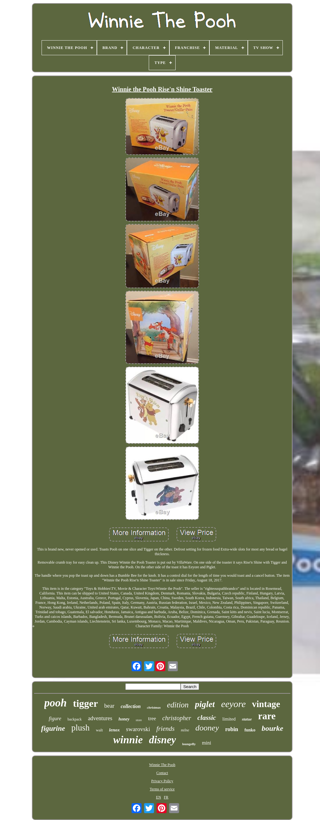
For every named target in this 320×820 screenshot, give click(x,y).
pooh (55, 703)
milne (185, 730)
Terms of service (162, 789)
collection (131, 706)
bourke (272, 728)
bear (109, 705)
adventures (100, 718)
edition (177, 705)
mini (206, 742)
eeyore (233, 704)
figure (55, 718)
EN (158, 797)
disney (162, 739)
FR (166, 797)
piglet (205, 704)
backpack (75, 719)
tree (152, 718)
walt (99, 730)
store (139, 720)
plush (80, 727)
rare (267, 716)
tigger (85, 703)
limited (229, 718)
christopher (176, 718)
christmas (154, 707)
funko (249, 730)
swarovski (138, 729)
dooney (207, 727)
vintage (266, 704)
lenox (114, 729)
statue (247, 719)
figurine (53, 728)
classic (207, 717)
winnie (127, 739)
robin (231, 729)
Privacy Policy (162, 781)
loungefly (189, 744)
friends (165, 728)
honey (123, 719)
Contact (162, 773)
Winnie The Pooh (162, 765)
